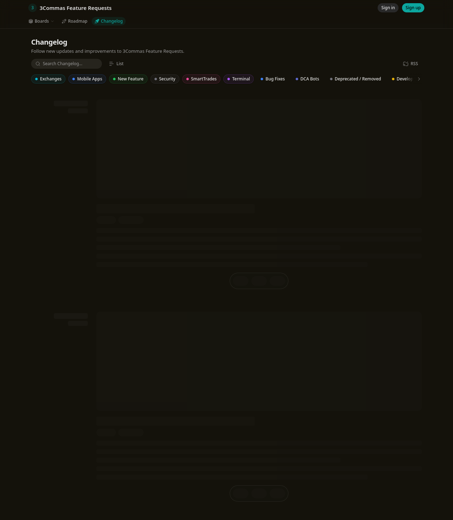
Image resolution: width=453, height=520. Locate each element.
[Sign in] (388, 8)
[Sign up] (413, 8)
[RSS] (410, 64)
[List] (116, 64)
